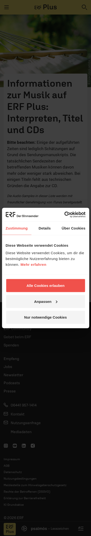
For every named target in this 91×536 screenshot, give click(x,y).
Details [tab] (45, 228)
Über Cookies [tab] (73, 228)
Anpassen (45, 301)
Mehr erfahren (34, 264)
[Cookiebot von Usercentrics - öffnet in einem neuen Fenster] (64, 215)
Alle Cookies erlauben (45, 285)
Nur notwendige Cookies (45, 317)
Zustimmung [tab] (17, 228)
